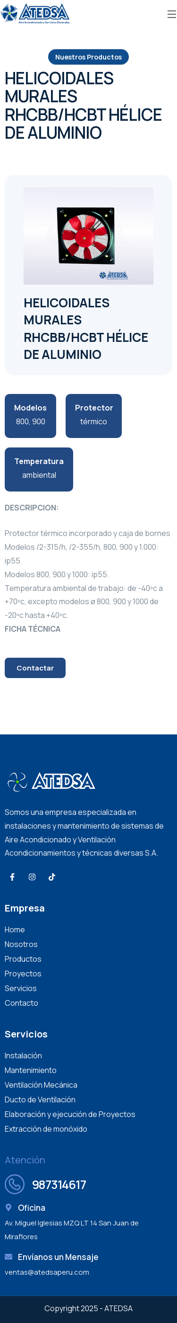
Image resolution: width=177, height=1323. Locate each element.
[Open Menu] (172, 13)
